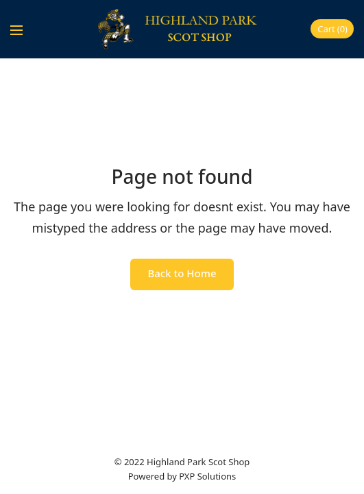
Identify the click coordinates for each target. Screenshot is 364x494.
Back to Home (181, 273)
